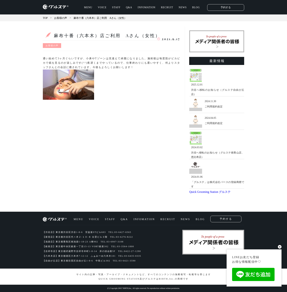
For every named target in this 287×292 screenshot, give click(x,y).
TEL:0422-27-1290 (129, 251)
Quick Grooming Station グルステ (210, 191)
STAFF (116, 7)
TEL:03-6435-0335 (129, 256)
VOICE (102, 7)
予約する (226, 7)
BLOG (196, 7)
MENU (88, 7)
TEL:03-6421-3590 (124, 260)
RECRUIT (167, 7)
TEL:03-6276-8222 (121, 237)
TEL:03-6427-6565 (119, 232)
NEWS (183, 7)
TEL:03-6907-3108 (112, 241)
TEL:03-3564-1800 (122, 246)
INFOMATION (146, 7)
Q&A (129, 7)
